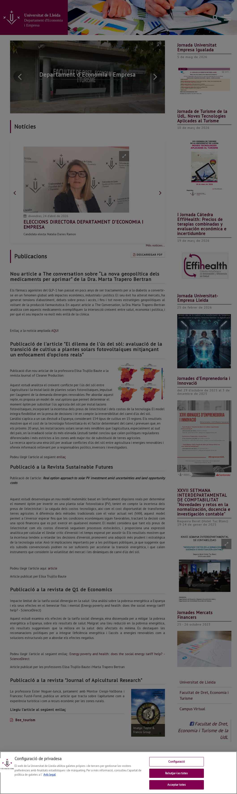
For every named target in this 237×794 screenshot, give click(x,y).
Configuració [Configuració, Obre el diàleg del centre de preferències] (176, 762)
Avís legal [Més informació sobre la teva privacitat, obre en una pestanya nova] (49, 775)
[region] (118, 772)
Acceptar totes (176, 785)
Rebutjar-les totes (176, 773)
